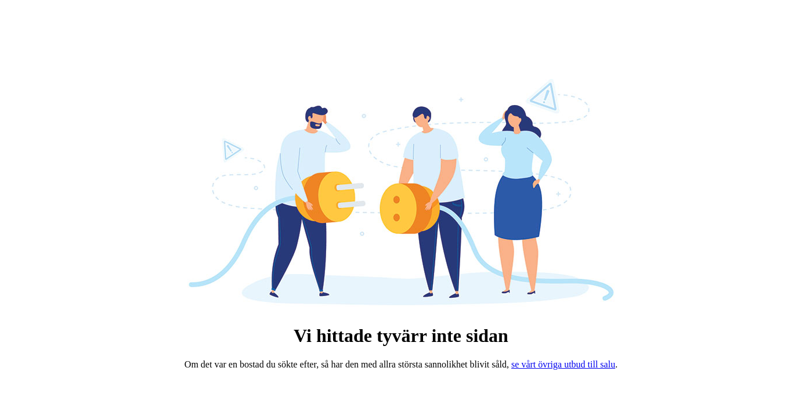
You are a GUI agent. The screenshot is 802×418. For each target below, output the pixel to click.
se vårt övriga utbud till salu (563, 364)
